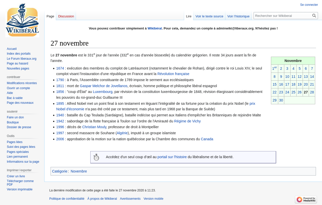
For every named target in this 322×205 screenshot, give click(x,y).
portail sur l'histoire (172, 157)
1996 (60, 127)
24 (287, 92)
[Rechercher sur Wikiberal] (286, 15)
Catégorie (59, 171)
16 (281, 84)
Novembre (79, 171)
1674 (60, 68)
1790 (60, 80)
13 (306, 77)
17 (287, 84)
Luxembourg (102, 92)
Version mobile (154, 198)
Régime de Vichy (187, 121)
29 (275, 100)
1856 (60, 92)
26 (300, 92)
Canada (207, 139)
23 (281, 92)
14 (312, 77)
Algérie (122, 133)
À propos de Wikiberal (102, 198)
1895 (60, 103)
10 (287, 77)
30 (281, 100)
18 (294, 84)
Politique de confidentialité (66, 198)
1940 (60, 115)
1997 (60, 133)
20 (306, 84)
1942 (60, 121)
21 (312, 84)
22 (275, 92)
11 (294, 77)
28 (312, 92)
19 (300, 84)
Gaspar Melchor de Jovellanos (104, 86)
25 (294, 92)
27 (306, 92)
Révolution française (173, 74)
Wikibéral (155, 28)
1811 (60, 86)
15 (275, 84)
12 (300, 77)
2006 (60, 139)
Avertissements (130, 198)
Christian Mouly (94, 127)
